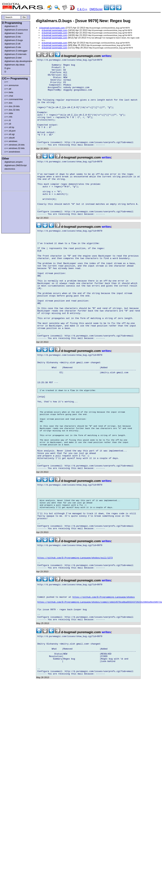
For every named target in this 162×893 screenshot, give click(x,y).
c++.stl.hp (9, 127)
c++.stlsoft (9, 137)
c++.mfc (8, 117)
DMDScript (96, 9)
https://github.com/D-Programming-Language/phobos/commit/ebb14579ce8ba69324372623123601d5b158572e (99, 688)
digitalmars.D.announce (16, 29)
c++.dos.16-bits (12, 106)
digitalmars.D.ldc (12, 36)
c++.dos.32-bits (12, 110)
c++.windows (10, 141)
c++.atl (7, 89)
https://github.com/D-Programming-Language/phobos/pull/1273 (75, 638)
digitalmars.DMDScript (15, 165)
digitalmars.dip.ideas (14, 64)
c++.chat (8, 96)
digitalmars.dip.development (16, 61)
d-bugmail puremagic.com (52, 27)
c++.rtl (7, 120)
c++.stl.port (9, 130)
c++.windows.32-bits (14, 148)
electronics (9, 169)
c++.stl (7, 124)
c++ (6, 82)
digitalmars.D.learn (13, 33)
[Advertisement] (12, 181)
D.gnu (7, 68)
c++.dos (8, 103)
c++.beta (8, 92)
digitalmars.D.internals (15, 54)
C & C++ (82, 9)
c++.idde (8, 113)
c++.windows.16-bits (14, 144)
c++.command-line (13, 99)
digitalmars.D (10, 26)
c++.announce (11, 85)
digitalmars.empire (13, 162)
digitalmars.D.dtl (12, 43)
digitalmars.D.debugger (15, 50)
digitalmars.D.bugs (13, 40)
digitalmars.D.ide (12, 47)
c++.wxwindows (12, 151)
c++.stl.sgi (9, 134)
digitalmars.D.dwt (12, 57)
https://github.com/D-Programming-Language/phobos (104, 682)
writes (106, 56)
